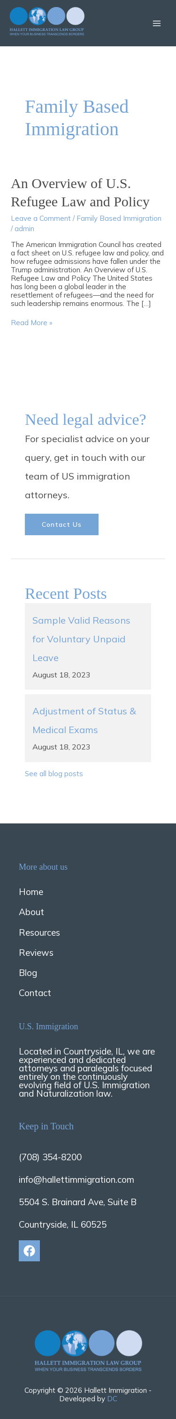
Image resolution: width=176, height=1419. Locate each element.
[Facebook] (29, 1250)
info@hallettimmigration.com (76, 1179)
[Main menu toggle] (157, 23)
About (31, 911)
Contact (35, 992)
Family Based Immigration (119, 218)
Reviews (36, 952)
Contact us (62, 524)
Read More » (32, 323)
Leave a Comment (41, 218)
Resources (39, 932)
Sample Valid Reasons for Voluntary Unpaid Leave (81, 638)
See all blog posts (54, 773)
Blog (28, 972)
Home (31, 891)
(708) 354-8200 (50, 1157)
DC (112, 1398)
